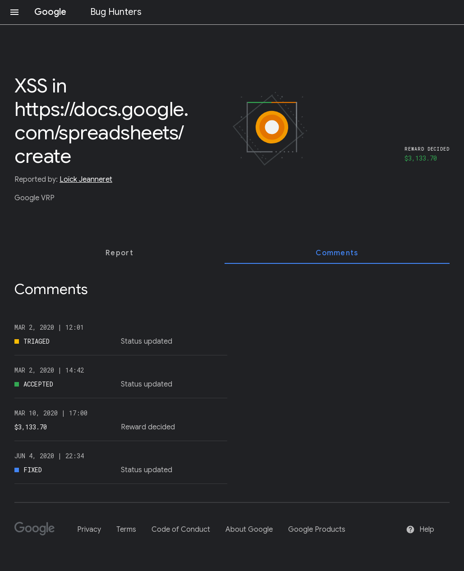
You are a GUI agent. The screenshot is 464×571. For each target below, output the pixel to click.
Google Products (316, 529)
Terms (126, 529)
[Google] (38, 532)
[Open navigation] (14, 12)
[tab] (119, 253)
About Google (249, 529)
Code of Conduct (181, 529)
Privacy (89, 529)
